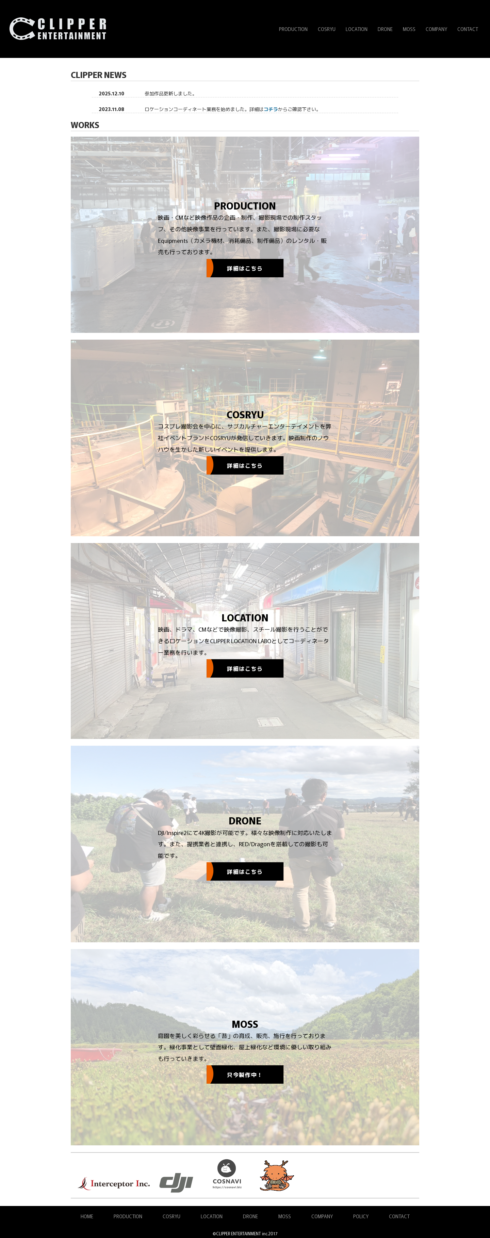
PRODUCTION (293, 29)
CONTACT (467, 29)
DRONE (385, 29)
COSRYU (327, 29)
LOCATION (357, 29)
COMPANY (436, 29)
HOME (87, 1216)
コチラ (271, 109)
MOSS (409, 29)
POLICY (361, 1216)
